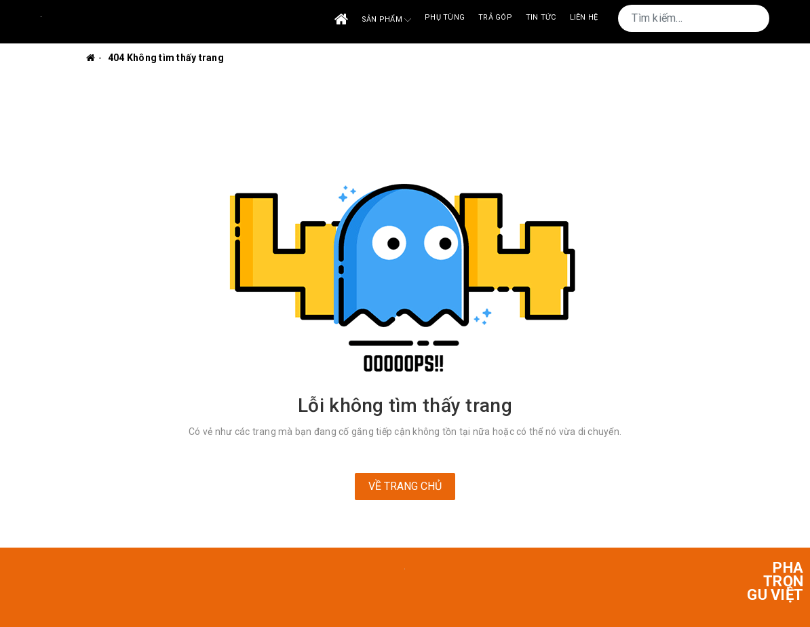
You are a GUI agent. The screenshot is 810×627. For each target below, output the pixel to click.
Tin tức (541, 17)
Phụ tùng (445, 17)
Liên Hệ (584, 17)
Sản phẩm (386, 20)
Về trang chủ (405, 486)
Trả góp (495, 17)
